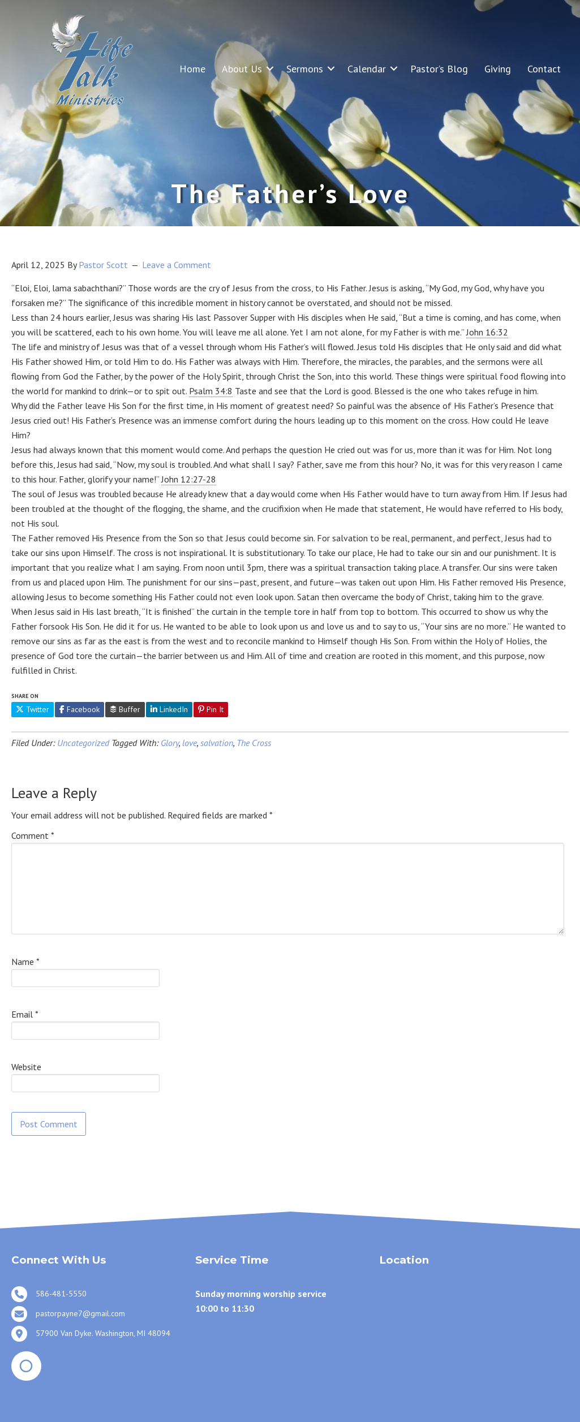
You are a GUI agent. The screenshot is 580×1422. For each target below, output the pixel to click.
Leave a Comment (176, 264)
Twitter (32, 709)
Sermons (304, 68)
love (189, 742)
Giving (497, 68)
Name (25, 961)
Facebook (79, 709)
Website (26, 1066)
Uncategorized (83, 742)
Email (24, 1014)
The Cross (254, 742)
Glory (170, 742)
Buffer (125, 709)
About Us (242, 68)
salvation (216, 742)
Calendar (366, 68)
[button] (270, 69)
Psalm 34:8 (211, 391)
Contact (544, 68)
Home (192, 68)
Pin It (211, 709)
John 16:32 (487, 332)
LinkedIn (169, 709)
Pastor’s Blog (439, 68)
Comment (32, 835)
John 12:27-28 (188, 479)
